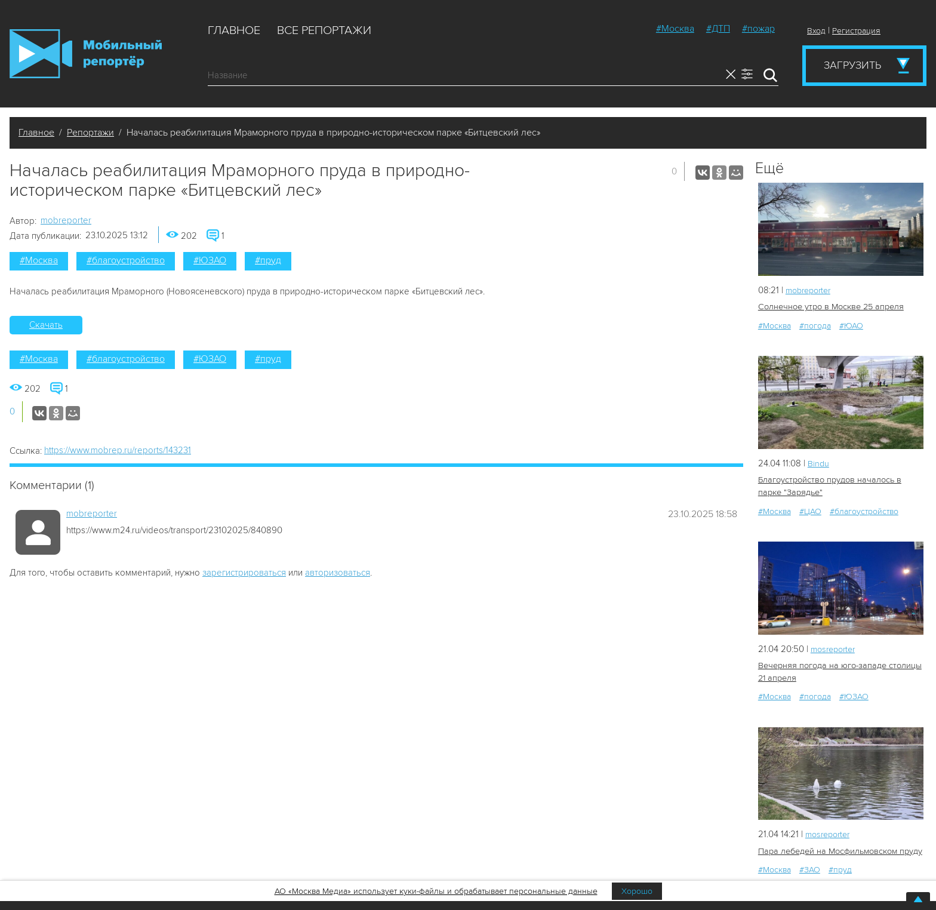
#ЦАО (810, 510)
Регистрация (856, 31)
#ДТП (718, 29)
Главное (234, 30)
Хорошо (636, 891)
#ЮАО (851, 325)
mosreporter (835, 647)
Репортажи (90, 133)
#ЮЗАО (209, 260)
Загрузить (852, 65)
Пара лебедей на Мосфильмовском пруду (839, 849)
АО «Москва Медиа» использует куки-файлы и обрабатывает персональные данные (436, 891)
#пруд (268, 260)
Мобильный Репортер (86, 53)
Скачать (46, 324)
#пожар (758, 29)
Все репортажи (324, 30)
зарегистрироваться (244, 572)
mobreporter (66, 220)
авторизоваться (337, 572)
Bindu (819, 462)
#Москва (675, 29)
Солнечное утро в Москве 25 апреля (829, 307)
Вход (816, 31)
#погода (815, 325)
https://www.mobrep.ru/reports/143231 (117, 450)
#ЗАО (809, 868)
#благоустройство (126, 260)
